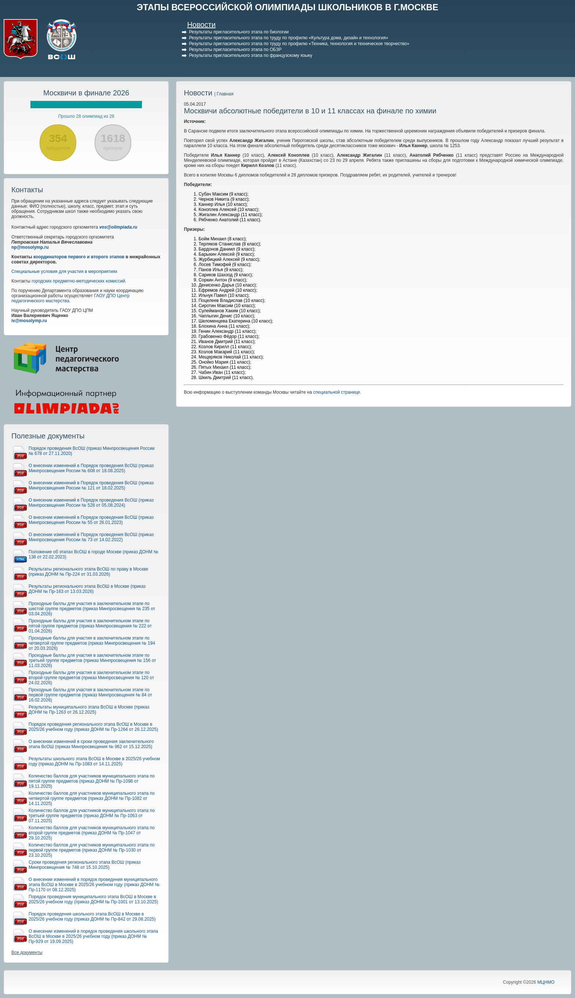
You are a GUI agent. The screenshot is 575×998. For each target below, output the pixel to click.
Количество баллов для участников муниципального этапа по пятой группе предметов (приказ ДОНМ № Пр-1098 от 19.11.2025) (92, 781)
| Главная (223, 93)
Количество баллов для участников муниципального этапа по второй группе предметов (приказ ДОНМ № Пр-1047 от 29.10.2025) (92, 833)
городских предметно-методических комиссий (78, 281)
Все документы (27, 952)
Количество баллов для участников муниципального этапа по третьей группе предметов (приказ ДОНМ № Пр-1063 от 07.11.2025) (92, 815)
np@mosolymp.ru (30, 247)
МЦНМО (545, 982)
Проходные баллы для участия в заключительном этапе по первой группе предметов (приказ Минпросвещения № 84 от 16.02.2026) (90, 695)
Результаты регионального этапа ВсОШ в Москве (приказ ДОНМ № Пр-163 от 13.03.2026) (87, 589)
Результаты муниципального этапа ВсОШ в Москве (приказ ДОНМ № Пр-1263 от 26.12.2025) (89, 709)
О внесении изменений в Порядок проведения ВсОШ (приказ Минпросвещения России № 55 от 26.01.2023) (91, 520)
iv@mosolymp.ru (29, 320)
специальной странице (336, 392)
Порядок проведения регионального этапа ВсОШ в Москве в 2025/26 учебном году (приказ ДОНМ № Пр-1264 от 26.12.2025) (93, 727)
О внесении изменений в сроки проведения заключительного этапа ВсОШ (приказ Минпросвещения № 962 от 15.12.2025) (91, 744)
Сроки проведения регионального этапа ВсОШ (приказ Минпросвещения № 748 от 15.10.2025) (84, 865)
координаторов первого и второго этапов (78, 256)
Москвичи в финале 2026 (86, 93)
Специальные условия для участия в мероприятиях (64, 271)
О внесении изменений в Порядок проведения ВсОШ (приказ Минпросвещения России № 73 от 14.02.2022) (91, 537)
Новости (201, 25)
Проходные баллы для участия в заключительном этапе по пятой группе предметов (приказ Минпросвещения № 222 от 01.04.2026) (90, 626)
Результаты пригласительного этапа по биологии (239, 31)
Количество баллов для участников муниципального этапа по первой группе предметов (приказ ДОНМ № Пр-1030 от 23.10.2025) (92, 850)
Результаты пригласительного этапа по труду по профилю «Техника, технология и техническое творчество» (299, 43)
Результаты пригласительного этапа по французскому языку (250, 55)
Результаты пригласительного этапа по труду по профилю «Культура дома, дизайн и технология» (288, 37)
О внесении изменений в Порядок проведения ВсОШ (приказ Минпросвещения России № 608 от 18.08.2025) (91, 468)
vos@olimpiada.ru (118, 227)
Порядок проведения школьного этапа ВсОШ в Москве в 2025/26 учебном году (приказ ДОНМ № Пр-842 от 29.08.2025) (92, 916)
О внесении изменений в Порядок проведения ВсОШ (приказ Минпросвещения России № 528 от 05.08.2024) (91, 503)
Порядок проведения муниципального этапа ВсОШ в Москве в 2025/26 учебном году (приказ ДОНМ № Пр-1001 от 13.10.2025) (93, 899)
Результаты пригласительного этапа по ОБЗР (235, 49)
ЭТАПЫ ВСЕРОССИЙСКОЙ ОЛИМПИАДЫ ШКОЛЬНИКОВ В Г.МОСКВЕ (288, 7)
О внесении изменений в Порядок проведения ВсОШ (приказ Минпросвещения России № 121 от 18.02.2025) (91, 485)
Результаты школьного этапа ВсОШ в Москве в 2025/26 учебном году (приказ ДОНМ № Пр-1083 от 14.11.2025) (94, 761)
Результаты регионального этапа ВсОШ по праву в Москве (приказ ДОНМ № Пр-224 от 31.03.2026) (88, 572)
